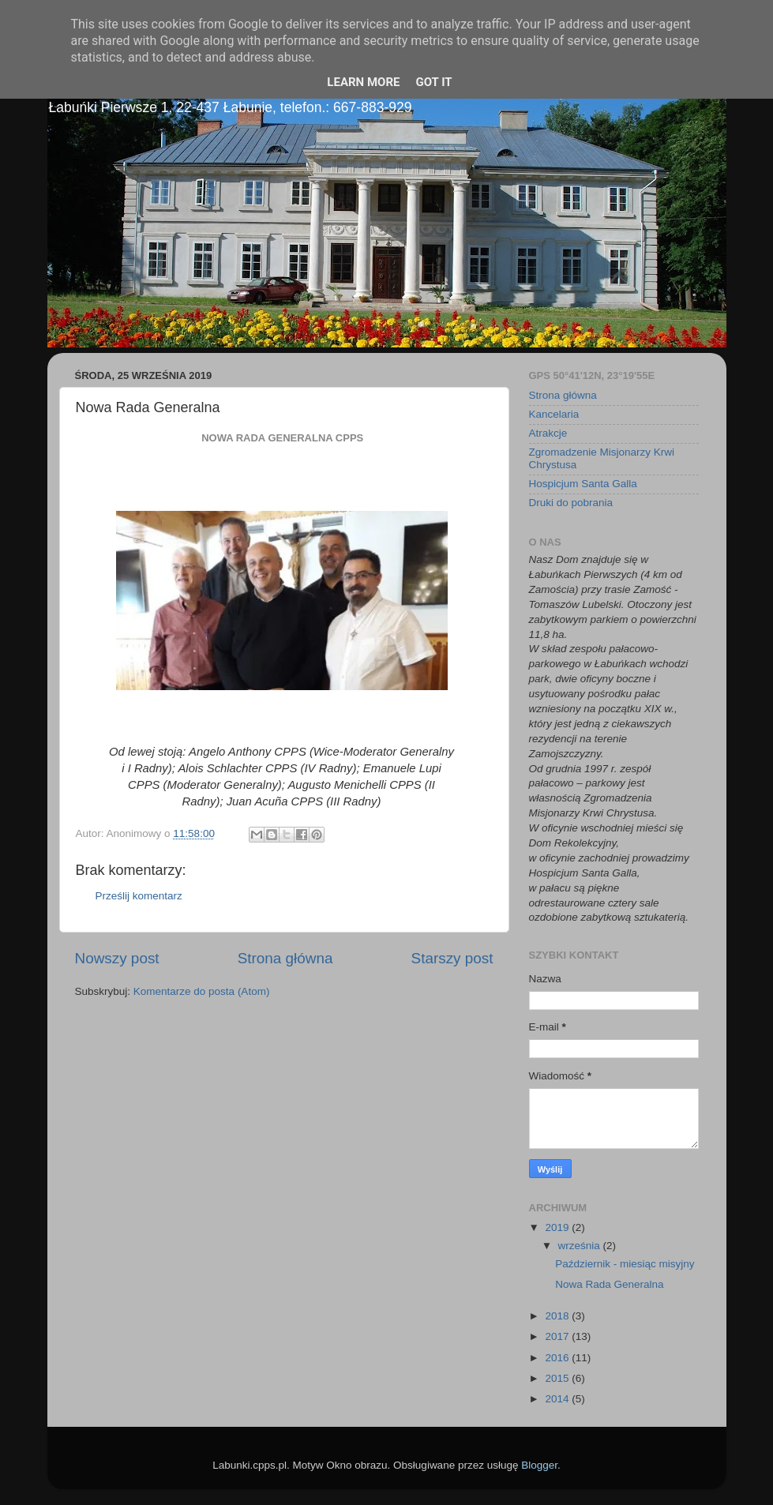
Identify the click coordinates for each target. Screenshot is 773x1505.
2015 (558, 1378)
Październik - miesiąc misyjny (624, 1264)
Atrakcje (548, 433)
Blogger (539, 1465)
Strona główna (285, 958)
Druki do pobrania (571, 503)
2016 (558, 1358)
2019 (558, 1227)
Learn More (363, 82)
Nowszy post (117, 958)
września (580, 1246)
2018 (558, 1316)
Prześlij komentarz (139, 896)
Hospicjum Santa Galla (583, 484)
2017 (558, 1336)
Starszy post (452, 958)
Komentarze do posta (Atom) (201, 991)
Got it (433, 82)
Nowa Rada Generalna (609, 1284)
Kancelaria (554, 414)
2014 (558, 1399)
